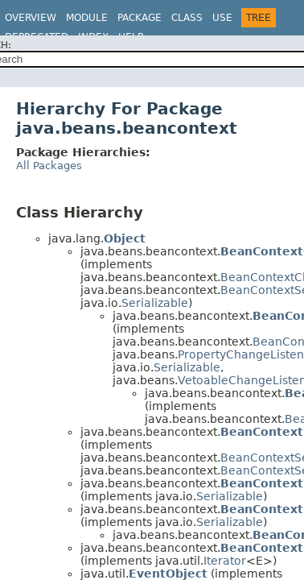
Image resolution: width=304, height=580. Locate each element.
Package (139, 17)
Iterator (224, 560)
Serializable (154, 302)
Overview (30, 17)
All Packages (49, 166)
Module (87, 17)
